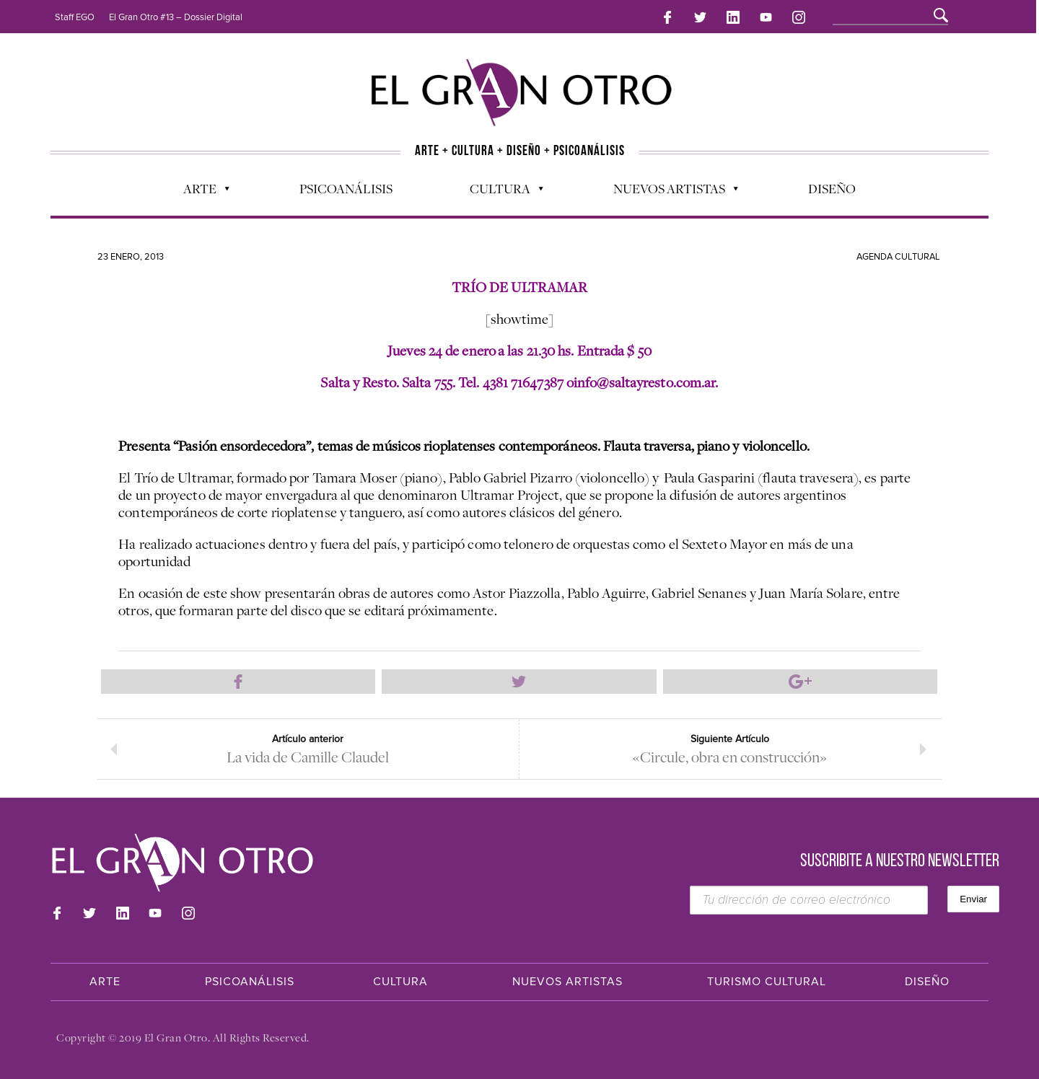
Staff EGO (75, 17)
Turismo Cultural (766, 981)
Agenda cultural (898, 257)
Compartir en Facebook (238, 681)
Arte (199, 192)
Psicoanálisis (346, 188)
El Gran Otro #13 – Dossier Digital (175, 17)
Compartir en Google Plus (800, 681)
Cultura (499, 192)
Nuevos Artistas (668, 192)
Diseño (832, 188)
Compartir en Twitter (519, 681)
